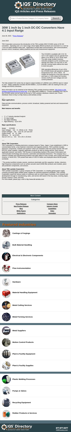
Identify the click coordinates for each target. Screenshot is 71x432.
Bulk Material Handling (17, 245)
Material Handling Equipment (19, 293)
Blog (21, 209)
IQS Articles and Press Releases (35, 11)
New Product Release (21, 206)
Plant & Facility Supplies (17, 365)
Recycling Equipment (16, 402)
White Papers (21, 211)
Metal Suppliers (14, 330)
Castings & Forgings (16, 233)
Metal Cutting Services (17, 305)
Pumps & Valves (14, 391)
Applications (21, 213)
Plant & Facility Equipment (18, 354)
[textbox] (30, 18)
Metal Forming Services (17, 317)
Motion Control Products (18, 342)
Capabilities (52, 209)
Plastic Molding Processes (18, 379)
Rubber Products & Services (19, 414)
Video (52, 211)
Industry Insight (52, 206)
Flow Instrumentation (16, 268)
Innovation (52, 213)
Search (56, 18)
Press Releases (18, 36)
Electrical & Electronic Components (22, 256)
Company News (52, 204)
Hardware (11, 282)
